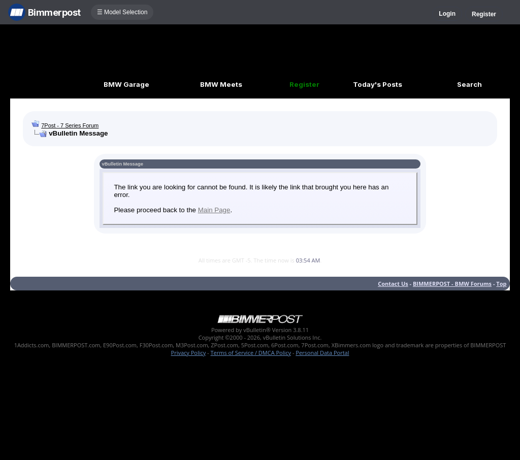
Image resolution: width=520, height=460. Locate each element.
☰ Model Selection (122, 12)
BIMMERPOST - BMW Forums (452, 283)
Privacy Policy (188, 352)
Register (484, 14)
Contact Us (393, 283)
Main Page (214, 210)
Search (469, 84)
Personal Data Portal (322, 352)
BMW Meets (221, 84)
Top (501, 283)
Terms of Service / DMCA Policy (250, 352)
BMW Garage (126, 84)
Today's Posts (377, 84)
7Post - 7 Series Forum (70, 125)
